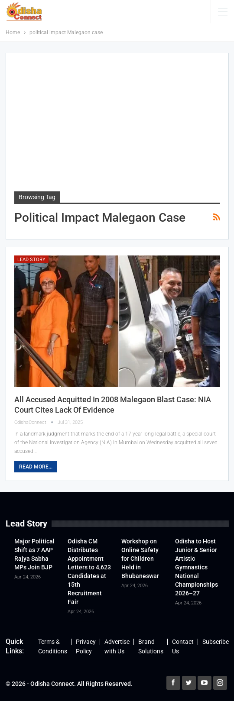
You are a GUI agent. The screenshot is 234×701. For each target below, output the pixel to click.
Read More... (35, 467)
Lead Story (31, 259)
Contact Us (183, 646)
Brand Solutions (150, 646)
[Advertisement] (117, 126)
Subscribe (215, 641)
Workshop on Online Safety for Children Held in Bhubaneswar (140, 558)
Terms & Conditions (52, 646)
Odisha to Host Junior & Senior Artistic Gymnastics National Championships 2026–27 (196, 567)
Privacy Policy (86, 646)
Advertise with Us (117, 646)
